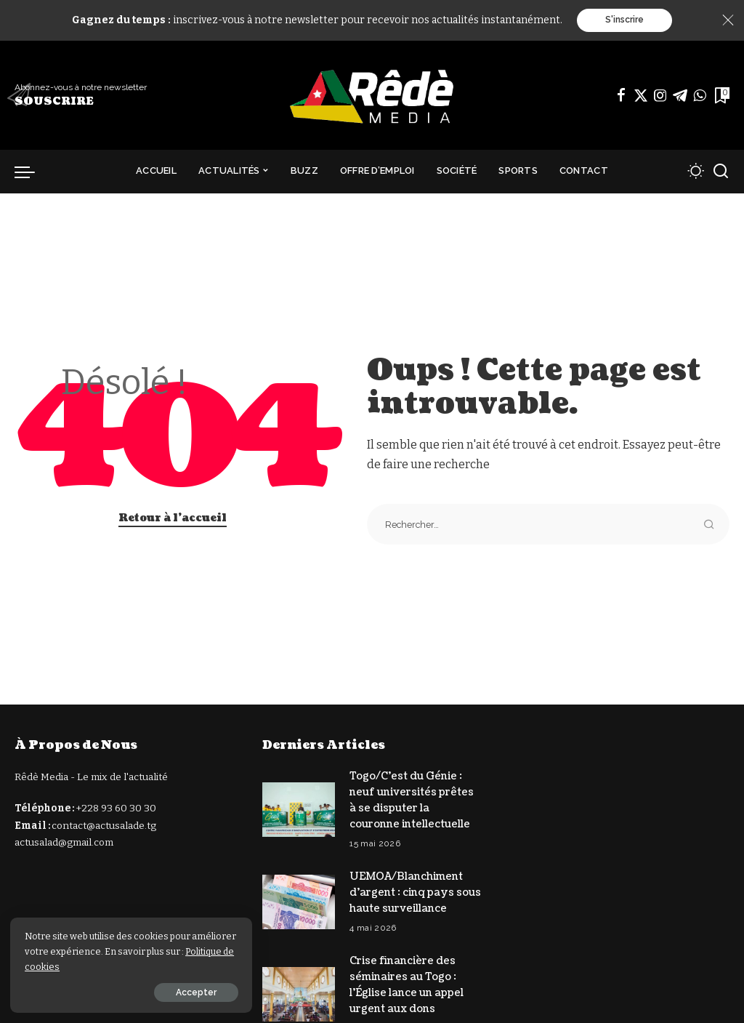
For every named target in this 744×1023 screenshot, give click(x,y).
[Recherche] (720, 171)
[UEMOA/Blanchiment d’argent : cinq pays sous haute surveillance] (298, 899)
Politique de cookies (87, 965)
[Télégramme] (680, 95)
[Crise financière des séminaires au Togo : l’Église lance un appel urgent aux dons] (298, 989)
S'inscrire (624, 20)
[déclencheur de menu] (32, 171)
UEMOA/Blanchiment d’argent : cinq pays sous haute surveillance (415, 889)
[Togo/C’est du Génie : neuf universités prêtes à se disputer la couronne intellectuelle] (298, 809)
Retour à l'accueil (172, 518)
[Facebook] (621, 95)
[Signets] (720, 95)
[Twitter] (641, 95)
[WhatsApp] (699, 95)
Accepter (172, 992)
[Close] (728, 20)
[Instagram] (660, 95)
